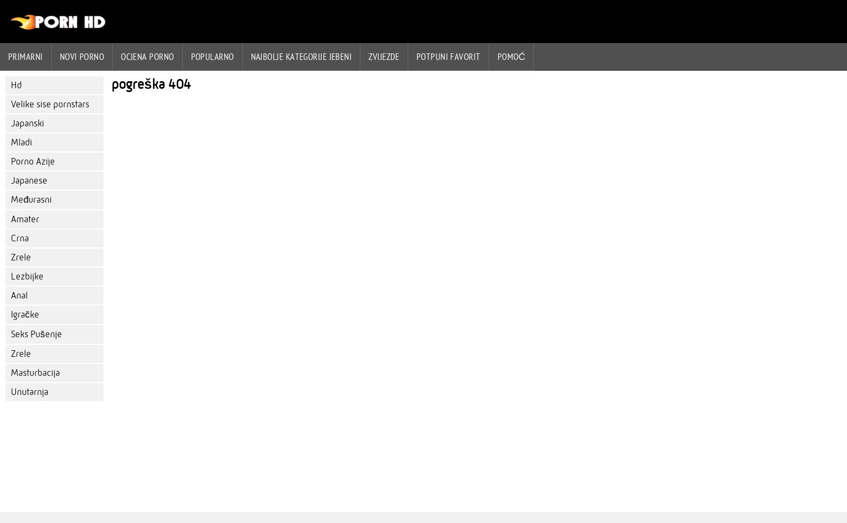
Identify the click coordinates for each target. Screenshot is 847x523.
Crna (20, 238)
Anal (19, 295)
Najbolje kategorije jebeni (301, 57)
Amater (25, 219)
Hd (16, 85)
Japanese (29, 180)
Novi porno (82, 57)
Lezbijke (27, 276)
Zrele (21, 257)
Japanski (27, 123)
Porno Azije (33, 161)
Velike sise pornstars (50, 104)
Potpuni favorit (448, 57)
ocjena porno (147, 57)
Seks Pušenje (36, 334)
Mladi (21, 142)
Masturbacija (35, 373)
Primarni (25, 57)
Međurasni (31, 199)
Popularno (212, 57)
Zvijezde (384, 57)
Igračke (25, 314)
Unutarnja (29, 392)
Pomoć (512, 57)
